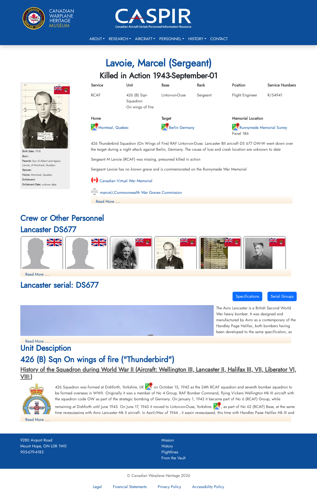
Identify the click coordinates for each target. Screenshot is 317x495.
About (95, 39)
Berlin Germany (177, 127)
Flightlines (169, 452)
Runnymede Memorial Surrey (259, 127)
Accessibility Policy (208, 487)
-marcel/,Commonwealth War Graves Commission (136, 192)
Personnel (170, 39)
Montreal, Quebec (110, 127)
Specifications (247, 296)
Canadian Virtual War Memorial (121, 181)
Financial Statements (130, 487)
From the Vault (173, 458)
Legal (97, 487)
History (195, 39)
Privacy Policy (169, 487)
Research (118, 39)
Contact (219, 39)
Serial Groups (282, 296)
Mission (167, 440)
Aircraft (143, 39)
